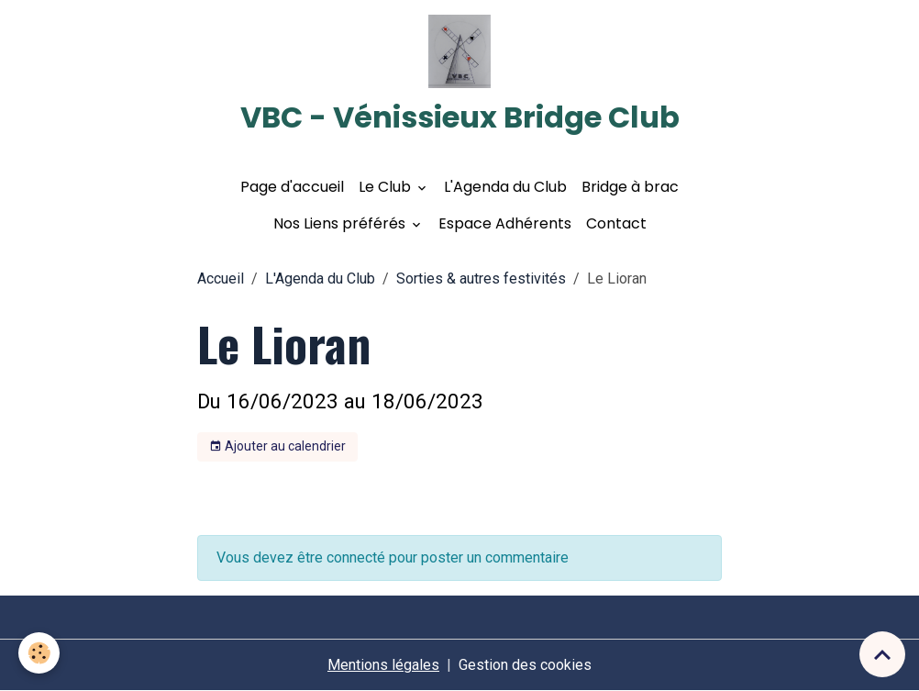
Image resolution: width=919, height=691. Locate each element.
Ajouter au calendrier (277, 447)
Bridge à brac (630, 186)
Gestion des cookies (525, 665)
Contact (616, 223)
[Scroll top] (882, 654)
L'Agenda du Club (505, 186)
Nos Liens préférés (341, 223)
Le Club (387, 186)
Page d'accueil (292, 186)
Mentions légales (383, 665)
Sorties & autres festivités (481, 278)
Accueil (220, 278)
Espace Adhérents (504, 223)
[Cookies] (39, 653)
